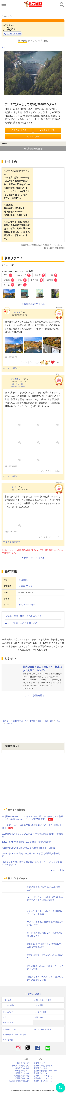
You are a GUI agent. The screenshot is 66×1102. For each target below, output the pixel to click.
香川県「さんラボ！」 (42, 1073)
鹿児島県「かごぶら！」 (43, 1078)
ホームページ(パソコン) (28, 605)
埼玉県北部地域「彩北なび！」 (20, 1081)
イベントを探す (9, 1005)
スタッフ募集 (8, 1040)
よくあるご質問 (40, 1012)
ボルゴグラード (17, 379)
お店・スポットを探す (42, 1000)
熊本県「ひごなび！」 (42, 1063)
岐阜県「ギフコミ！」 (23, 1071)
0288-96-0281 (12, 33)
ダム (3, 47)
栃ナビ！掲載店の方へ (42, 1029)
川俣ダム (10, 29)
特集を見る (7, 1000)
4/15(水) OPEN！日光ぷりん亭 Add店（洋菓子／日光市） (29, 848)
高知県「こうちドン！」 (43, 1081)
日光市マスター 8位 (18, 386)
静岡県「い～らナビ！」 (43, 1076)
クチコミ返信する (11, 368)
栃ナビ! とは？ (33, 994)
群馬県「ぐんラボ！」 (23, 1073)
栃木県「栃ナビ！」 (24, 1063)
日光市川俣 (23, 580)
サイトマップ (8, 1022)
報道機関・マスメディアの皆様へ (15, 1035)
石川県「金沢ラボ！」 (23, 1078)
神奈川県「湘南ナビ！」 (23, 1076)
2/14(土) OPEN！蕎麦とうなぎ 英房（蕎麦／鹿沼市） (27, 842)
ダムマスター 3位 (17, 384)
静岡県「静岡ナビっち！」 (22, 1066)
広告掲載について (9, 1029)
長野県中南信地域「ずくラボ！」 (46, 1071)
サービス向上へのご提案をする (21, 623)
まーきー (15, 487)
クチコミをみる (18, 130)
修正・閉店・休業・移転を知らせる (23, 616)
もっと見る (57, 870)
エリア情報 (38, 1005)
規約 (4, 1017)
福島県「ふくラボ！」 (23, 1068)
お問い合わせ (39, 1017)
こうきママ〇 (16, 312)
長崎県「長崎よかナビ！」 (44, 1066)
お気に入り (33, 137)
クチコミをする (47, 130)
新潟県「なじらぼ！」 (42, 1068)
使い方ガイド (8, 1012)
